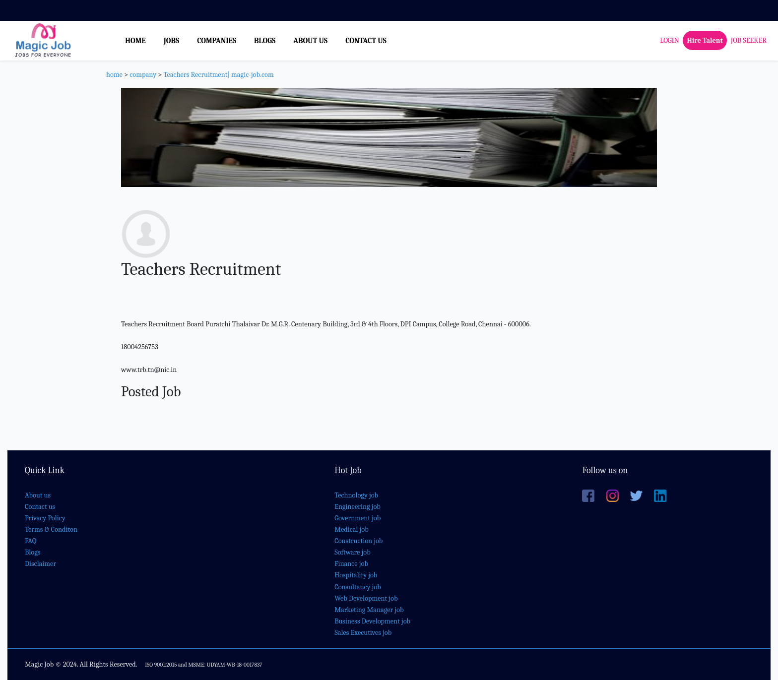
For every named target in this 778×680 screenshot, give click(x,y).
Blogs (32, 552)
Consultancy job (357, 587)
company (143, 74)
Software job (352, 552)
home (114, 74)
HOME (135, 40)
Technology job (356, 495)
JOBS (171, 40)
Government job (357, 518)
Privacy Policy (45, 518)
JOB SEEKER (749, 40)
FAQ (30, 541)
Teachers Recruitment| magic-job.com (218, 74)
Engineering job (357, 506)
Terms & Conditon (51, 529)
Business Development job (372, 621)
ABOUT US (310, 40)
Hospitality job (355, 575)
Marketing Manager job (368, 610)
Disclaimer (40, 563)
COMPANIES (216, 40)
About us (38, 495)
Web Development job (365, 598)
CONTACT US (366, 40)
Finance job (351, 563)
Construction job (358, 541)
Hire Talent (704, 40)
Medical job (351, 529)
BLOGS (264, 40)
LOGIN (669, 40)
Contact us (40, 506)
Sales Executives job (362, 632)
